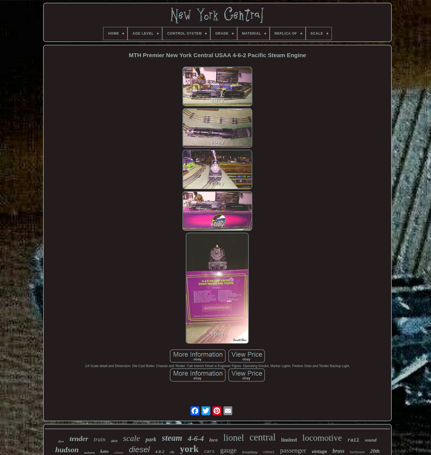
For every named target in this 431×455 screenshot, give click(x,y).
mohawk (89, 452)
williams (118, 452)
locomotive (322, 438)
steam (172, 438)
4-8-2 (159, 452)
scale (131, 438)
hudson (67, 449)
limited (289, 440)
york (189, 449)
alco (114, 441)
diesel (139, 449)
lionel (233, 438)
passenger (293, 450)
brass (338, 451)
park (150, 439)
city (172, 452)
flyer (61, 441)
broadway (250, 452)
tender (79, 439)
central (263, 437)
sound (371, 440)
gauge (228, 450)
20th (375, 451)
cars (209, 451)
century (269, 452)
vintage (319, 451)
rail (353, 440)
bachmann (357, 452)
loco (213, 440)
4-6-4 (196, 438)
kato (104, 451)
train (100, 439)
